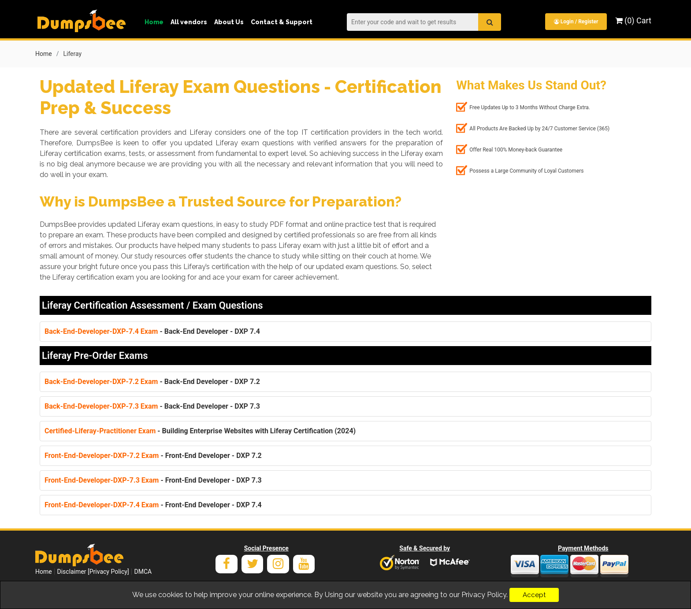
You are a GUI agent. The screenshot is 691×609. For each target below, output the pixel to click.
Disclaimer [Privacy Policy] (93, 571)
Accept (534, 595)
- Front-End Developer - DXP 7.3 (153, 480)
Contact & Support (281, 22)
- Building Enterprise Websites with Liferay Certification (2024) (200, 430)
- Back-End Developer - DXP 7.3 (152, 406)
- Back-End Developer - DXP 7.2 (152, 381)
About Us (229, 22)
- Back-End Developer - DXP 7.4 (152, 331)
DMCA (143, 571)
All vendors (189, 22)
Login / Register (576, 21)
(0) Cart (633, 20)
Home (154, 22)
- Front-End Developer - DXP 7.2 (153, 455)
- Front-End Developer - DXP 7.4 (153, 504)
